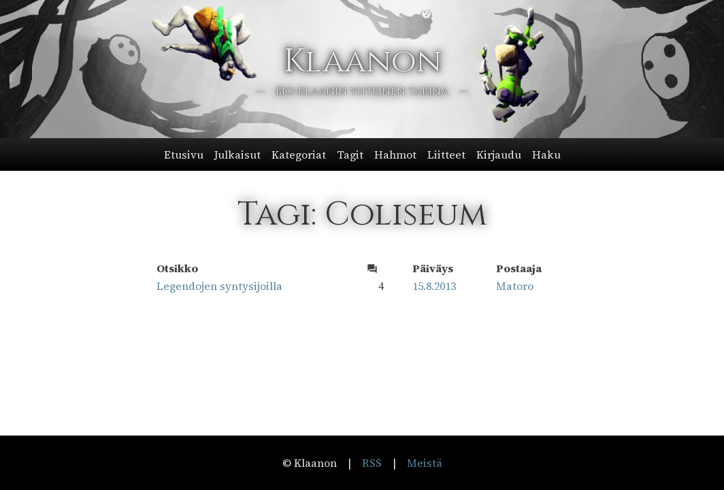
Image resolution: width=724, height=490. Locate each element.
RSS (372, 462)
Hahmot (395, 154)
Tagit (350, 154)
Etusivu (183, 154)
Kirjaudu (498, 154)
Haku (546, 154)
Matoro (514, 285)
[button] (362, 154)
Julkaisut (237, 154)
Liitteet (446, 154)
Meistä (424, 462)
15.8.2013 (434, 285)
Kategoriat (299, 154)
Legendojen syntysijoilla (219, 285)
